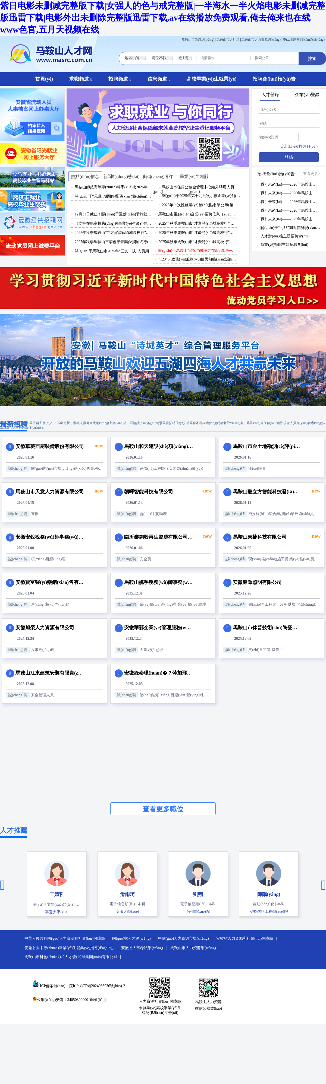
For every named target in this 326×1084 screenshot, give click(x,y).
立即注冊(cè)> (307, 146)
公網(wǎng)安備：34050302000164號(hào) (69, 1000)
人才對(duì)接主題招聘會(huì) (285, 236)
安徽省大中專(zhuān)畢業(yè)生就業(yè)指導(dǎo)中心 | (72, 948)
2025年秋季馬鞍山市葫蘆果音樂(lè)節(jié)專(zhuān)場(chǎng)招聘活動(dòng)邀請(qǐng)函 (114, 242)
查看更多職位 (163, 809)
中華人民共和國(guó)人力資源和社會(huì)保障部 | (67, 938)
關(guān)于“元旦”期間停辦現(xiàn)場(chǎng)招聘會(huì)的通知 (114, 196)
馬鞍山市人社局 (228, 40)
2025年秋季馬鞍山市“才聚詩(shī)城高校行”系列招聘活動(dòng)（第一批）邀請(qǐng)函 (197, 242)
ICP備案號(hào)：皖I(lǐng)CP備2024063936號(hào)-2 (82, 986)
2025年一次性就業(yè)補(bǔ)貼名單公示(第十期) (201, 205)
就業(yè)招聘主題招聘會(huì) (284, 245)
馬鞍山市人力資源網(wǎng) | (196, 948)
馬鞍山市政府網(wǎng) (198, 40)
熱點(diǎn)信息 (85, 176)
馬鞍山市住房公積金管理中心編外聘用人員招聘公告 (201, 187)
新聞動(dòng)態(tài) (121, 176)
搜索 (312, 58)
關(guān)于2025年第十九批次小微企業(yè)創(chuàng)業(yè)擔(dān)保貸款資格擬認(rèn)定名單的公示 (201, 196)
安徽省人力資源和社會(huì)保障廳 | (248, 938)
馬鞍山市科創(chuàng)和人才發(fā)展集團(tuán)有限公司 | (74, 957)
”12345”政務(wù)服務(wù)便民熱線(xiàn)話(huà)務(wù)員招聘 (197, 259)
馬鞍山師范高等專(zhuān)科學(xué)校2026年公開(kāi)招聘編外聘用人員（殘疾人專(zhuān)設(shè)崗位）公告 (114, 187)
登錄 (288, 157)
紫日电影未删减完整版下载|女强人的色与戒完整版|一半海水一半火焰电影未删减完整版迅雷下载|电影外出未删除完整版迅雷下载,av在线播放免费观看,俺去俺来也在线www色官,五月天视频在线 (162, 17)
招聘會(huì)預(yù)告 (274, 79)
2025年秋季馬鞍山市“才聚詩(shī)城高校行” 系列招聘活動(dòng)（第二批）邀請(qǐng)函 (197, 223)
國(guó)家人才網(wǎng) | (134, 938)
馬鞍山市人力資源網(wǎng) (261, 40)
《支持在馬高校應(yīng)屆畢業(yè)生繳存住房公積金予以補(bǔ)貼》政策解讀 (114, 223)
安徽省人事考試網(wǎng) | (145, 948)
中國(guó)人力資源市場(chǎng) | (186, 938)
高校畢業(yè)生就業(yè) (212, 79)
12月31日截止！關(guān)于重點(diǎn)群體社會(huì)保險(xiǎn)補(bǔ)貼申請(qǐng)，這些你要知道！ (114, 214)
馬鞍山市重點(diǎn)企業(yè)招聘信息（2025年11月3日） (197, 214)
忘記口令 (288, 146)
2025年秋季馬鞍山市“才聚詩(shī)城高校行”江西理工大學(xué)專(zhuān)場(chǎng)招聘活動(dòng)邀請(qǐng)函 (197, 233)
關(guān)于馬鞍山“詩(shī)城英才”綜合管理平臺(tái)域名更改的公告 (197, 251)
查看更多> (311, 174)
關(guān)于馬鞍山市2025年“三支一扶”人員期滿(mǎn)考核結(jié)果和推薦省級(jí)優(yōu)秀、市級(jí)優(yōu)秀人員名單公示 (114, 251)
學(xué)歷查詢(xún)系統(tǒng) (304, 40)
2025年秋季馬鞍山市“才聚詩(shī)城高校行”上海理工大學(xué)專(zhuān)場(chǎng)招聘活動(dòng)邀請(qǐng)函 (114, 233)
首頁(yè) (44, 79)
